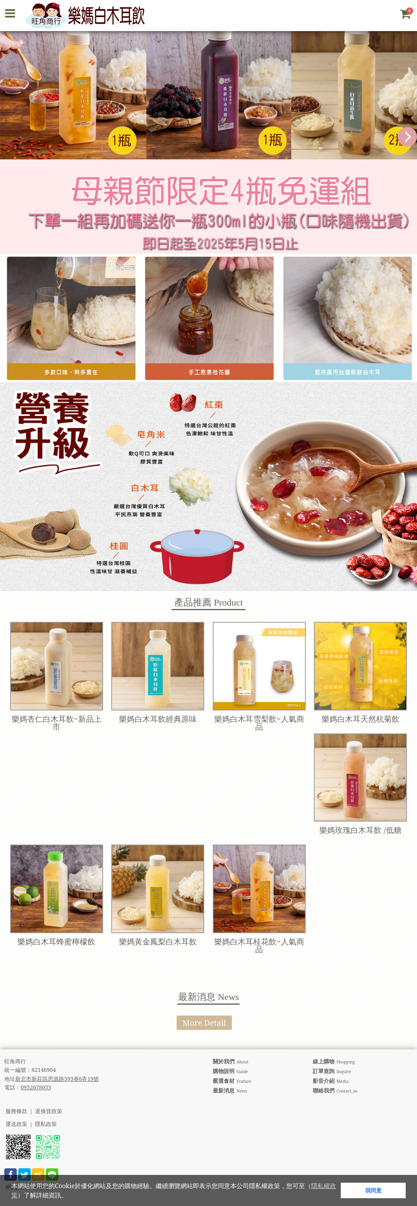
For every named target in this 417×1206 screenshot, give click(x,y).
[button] (70, 1196)
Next (407, 137)
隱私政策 (46, 1124)
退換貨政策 (48, 1111)
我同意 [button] (373, 1190)
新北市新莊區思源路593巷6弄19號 (57, 1078)
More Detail (204, 1023)
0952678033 (36, 1087)
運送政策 (16, 1124)
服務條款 (16, 1111)
